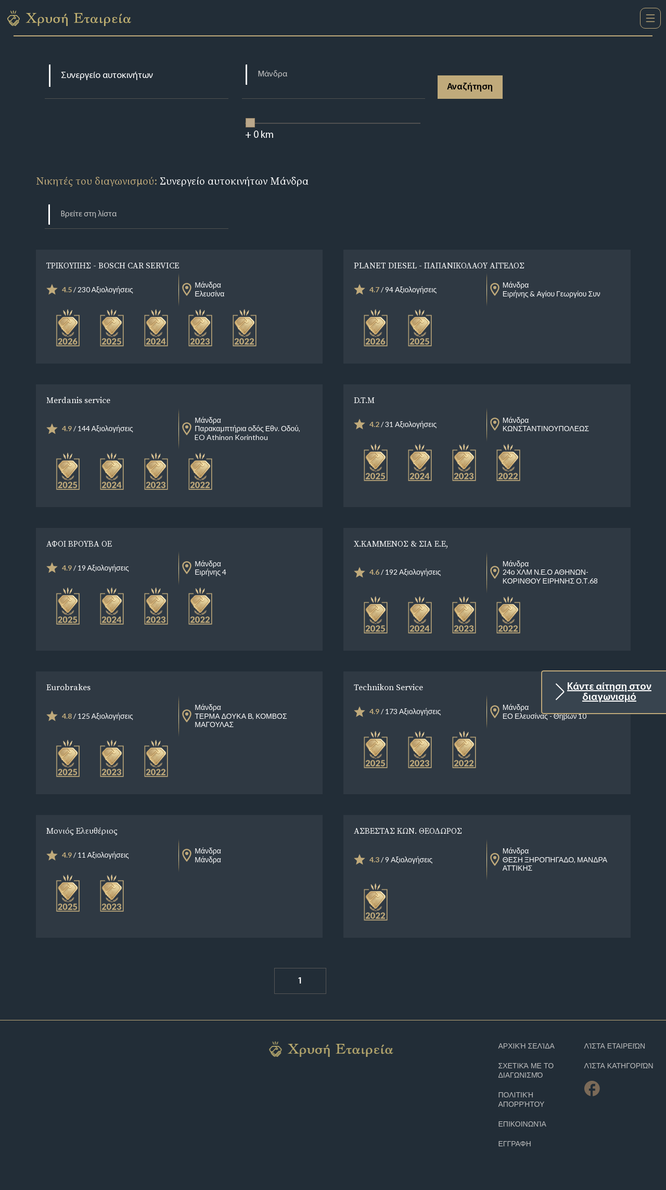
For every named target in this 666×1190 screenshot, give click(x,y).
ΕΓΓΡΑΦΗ (514, 1144)
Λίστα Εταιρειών (615, 1046)
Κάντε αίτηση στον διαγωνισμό (609, 692)
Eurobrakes (68, 687)
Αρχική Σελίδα (526, 1046)
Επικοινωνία (522, 1124)
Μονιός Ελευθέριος (82, 830)
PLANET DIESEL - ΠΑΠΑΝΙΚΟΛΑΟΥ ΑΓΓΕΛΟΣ (439, 265)
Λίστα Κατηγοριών (619, 1066)
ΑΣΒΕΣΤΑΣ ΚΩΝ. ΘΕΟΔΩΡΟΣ (408, 830)
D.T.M (364, 400)
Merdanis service (78, 400)
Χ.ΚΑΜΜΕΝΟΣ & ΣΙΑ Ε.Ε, (401, 543)
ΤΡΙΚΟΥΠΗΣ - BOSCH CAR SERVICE (113, 265)
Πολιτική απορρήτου (521, 1099)
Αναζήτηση (470, 87)
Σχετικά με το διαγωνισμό (526, 1070)
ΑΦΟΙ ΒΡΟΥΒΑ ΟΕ (79, 543)
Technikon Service (388, 687)
